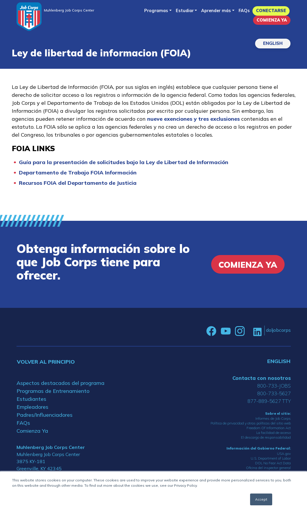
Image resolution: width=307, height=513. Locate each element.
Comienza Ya (272, 20)
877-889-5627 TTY (269, 401)
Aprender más (216, 10)
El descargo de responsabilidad (266, 437)
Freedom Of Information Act (269, 428)
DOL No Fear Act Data (273, 463)
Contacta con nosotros (261, 378)
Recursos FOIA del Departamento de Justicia (78, 182)
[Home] (29, 16)
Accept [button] (261, 499)
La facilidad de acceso (273, 432)
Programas (156, 10)
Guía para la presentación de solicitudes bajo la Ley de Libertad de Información (123, 162)
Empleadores (32, 406)
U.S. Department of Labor (271, 458)
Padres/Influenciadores (45, 414)
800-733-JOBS (274, 386)
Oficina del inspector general (268, 467)
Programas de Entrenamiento (53, 391)
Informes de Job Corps (273, 418)
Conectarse (271, 10)
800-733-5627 (274, 393)
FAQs (244, 10)
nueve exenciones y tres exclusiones (193, 118)
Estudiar (185, 10)
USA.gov (284, 453)
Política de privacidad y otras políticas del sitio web (251, 423)
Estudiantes (31, 399)
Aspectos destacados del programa (60, 383)
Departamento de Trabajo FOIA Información (78, 172)
